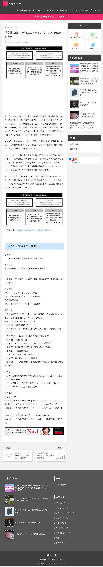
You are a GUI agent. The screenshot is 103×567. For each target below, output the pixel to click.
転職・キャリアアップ (68, 10)
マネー (58, 539)
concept (60, 561)
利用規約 (52, 561)
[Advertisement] (34, 97)
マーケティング (62, 529)
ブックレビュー (38, 10)
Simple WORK (15, 3)
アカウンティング (63, 534)
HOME (52, 556)
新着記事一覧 (25, 10)
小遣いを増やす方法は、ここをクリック (51, 17)
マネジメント (61, 524)
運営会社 (73, 150)
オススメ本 (83, 10)
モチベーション (92, 36)
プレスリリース (52, 10)
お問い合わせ (75, 145)
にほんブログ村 (74, 163)
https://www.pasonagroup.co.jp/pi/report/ (34, 230)
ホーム (15, 10)
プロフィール (95, 10)
